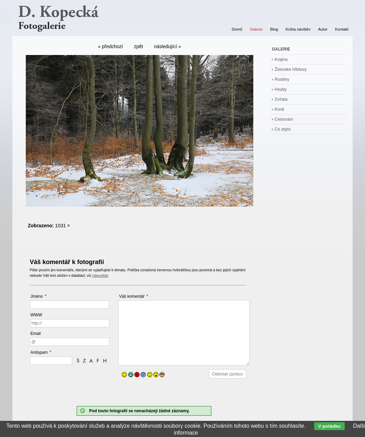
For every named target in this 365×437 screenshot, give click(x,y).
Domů (237, 29)
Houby (281, 89)
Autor (323, 29)
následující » (167, 46)
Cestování (284, 119)
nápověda (100, 275)
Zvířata (281, 99)
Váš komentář (131, 296)
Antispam (39, 352)
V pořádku (329, 426)
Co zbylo (283, 129)
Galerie (256, 29)
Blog (274, 29)
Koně (279, 109)
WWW (36, 315)
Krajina (281, 59)
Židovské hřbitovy (291, 69)
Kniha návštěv (298, 29)
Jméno (37, 296)
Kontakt (342, 29)
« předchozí (110, 46)
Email (36, 333)
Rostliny (282, 79)
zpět (138, 46)
